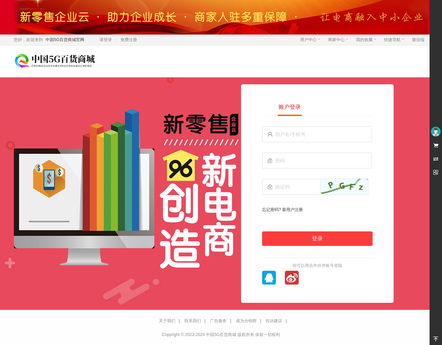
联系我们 (192, 320)
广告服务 (218, 320)
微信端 (418, 39)
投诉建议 (274, 320)
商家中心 (338, 39)
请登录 (105, 39)
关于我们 (167, 320)
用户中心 (310, 39)
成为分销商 (246, 320)
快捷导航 (394, 39)
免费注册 (129, 39)
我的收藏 (366, 39)
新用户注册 (292, 209)
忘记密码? (271, 209)
